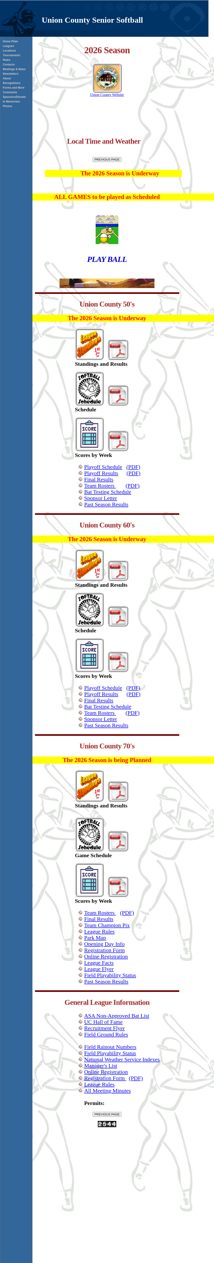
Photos (7, 106)
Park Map (95, 938)
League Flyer (98, 969)
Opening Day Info (104, 944)
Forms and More (13, 87)
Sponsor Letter (100, 498)
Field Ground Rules (106, 1034)
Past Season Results (106, 504)
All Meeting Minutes (107, 1091)
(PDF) (133, 467)
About (7, 78)
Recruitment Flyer (104, 1028)
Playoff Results (101, 473)
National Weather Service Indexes (122, 1059)
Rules (6, 60)
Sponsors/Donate (14, 97)
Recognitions (11, 83)
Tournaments (11, 55)
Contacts (9, 64)
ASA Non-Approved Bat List (116, 1016)
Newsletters (10, 73)
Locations (9, 50)
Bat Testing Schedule (107, 492)
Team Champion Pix (107, 925)
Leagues (8, 46)
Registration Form (104, 950)
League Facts (98, 963)
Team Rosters (100, 486)
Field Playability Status (110, 975)
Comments (10, 92)
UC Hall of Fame (103, 1022)
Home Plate (10, 41)
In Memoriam (11, 101)
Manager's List (100, 1066)
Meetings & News (14, 69)
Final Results (98, 479)
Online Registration (106, 956)
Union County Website (107, 93)
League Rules (99, 931)
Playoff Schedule (103, 467)
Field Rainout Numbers (110, 1047)
